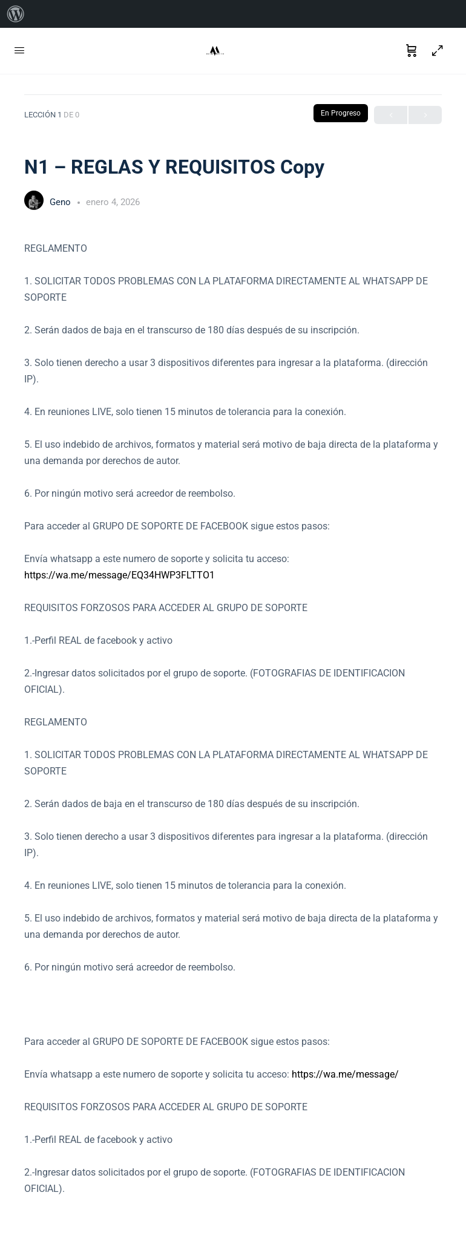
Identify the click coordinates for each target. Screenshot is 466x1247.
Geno (61, 202)
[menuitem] (15, 14)
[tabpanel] (233, 718)
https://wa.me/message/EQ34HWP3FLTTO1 (119, 575)
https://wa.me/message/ (345, 1074)
